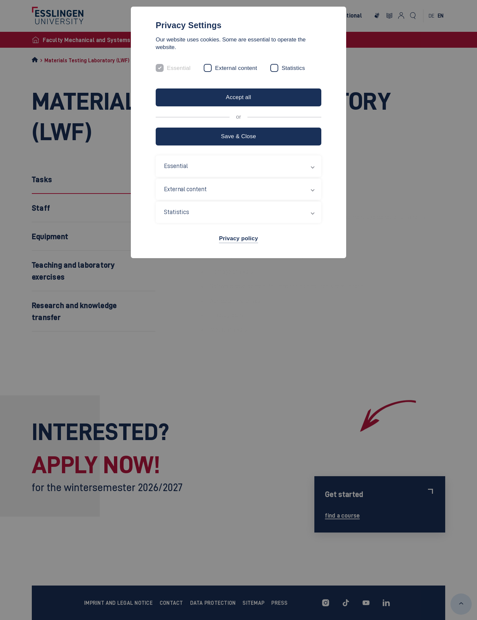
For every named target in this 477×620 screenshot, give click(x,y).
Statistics (293, 68)
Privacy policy (238, 238)
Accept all (238, 97)
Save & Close (238, 136)
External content (236, 68)
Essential (178, 68)
